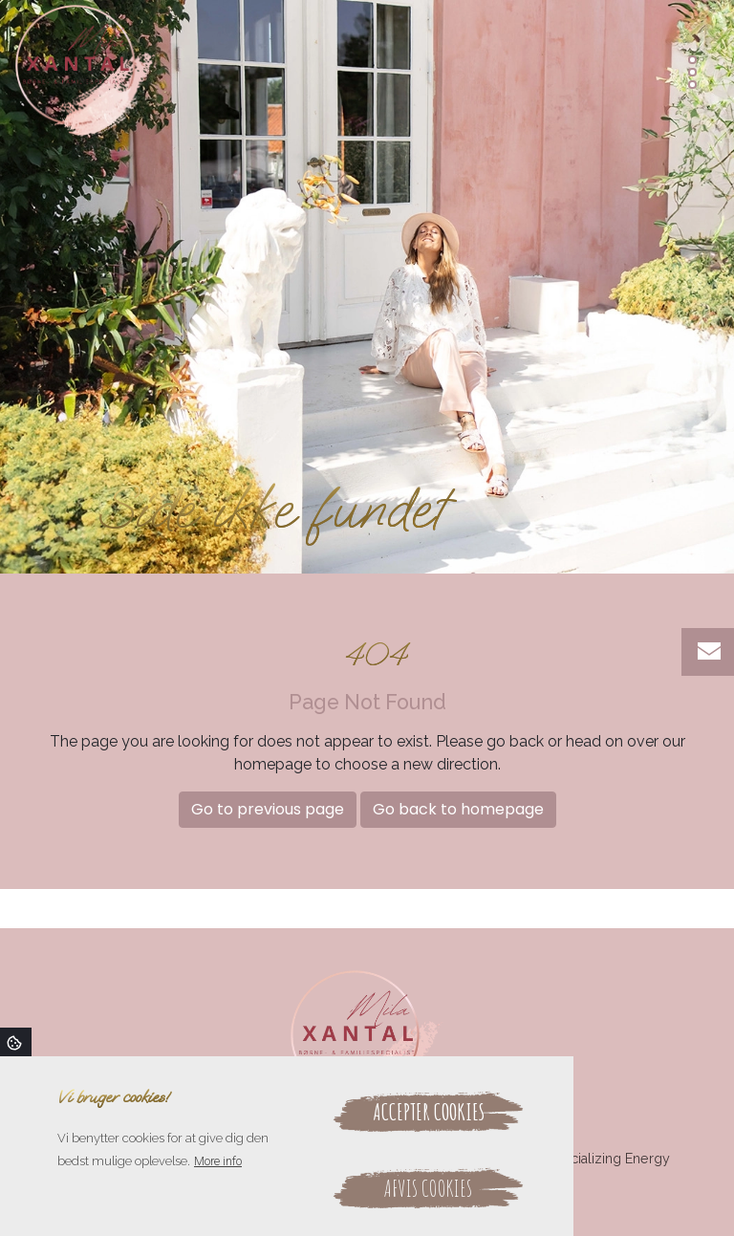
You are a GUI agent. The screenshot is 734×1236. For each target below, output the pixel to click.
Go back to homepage (458, 809)
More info (218, 1161)
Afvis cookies (428, 1188)
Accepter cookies (429, 1111)
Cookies (16, 1042)
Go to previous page (267, 809)
